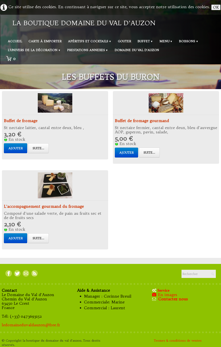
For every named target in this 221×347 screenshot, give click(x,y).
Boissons (188, 41)
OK (216, 7)
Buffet (145, 41)
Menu (166, 41)
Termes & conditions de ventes (178, 340)
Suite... (38, 148)
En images (165, 294)
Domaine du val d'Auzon (137, 50)
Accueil (15, 41)
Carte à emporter (45, 41)
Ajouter (15, 148)
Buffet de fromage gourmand (142, 120)
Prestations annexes (87, 50)
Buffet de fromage (20, 120)
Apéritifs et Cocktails (89, 41)
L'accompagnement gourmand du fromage (44, 206)
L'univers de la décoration (34, 50)
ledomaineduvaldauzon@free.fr (31, 324)
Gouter (124, 41)
